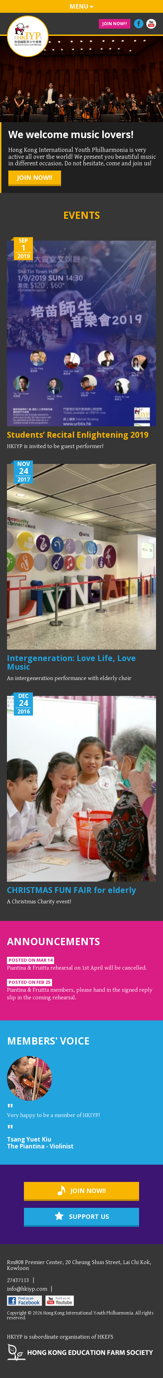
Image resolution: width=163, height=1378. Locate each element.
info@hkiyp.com (27, 1288)
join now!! (114, 24)
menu (81, 6)
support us (81, 1216)
